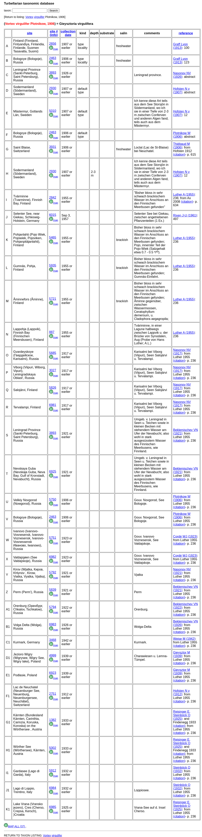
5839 (52, 589)
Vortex (29, 17)
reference (186, 33)
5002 (52, 748)
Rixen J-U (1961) (185, 215)
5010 (52, 110)
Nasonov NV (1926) (182, 75)
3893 (52, 72)
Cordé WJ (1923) (185, 536)
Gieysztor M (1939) (181, 654)
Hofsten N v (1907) (181, 90)
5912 (52, 770)
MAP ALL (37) (15, 826)
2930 (52, 88)
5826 (52, 387)
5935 (52, 265)
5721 (52, 298)
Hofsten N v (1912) (181, 692)
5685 (52, 353)
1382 (52, 720)
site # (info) (54, 33)
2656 (52, 43)
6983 (52, 624)
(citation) (179, 154)
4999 (52, 655)
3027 (52, 370)
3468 (52, 640)
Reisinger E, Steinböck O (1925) (181, 715)
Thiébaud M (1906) (181, 145)
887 (51, 332)
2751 (52, 693)
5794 (52, 607)
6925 (52, 471)
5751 (52, 537)
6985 (52, 807)
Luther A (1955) (184, 194)
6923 (52, 672)
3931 (52, 147)
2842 (52, 197)
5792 (52, 572)
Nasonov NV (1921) (182, 571)
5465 (52, 237)
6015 (52, 214)
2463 (52, 58)
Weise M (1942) (184, 638)
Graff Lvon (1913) (180, 46)
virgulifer (39, 17)
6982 (52, 556)
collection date (68, 33)
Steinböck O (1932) (181, 769)
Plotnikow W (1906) (182, 134)
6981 (52, 405)
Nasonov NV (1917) (182, 351)
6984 (52, 788)
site (29, 33)
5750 (52, 499)
